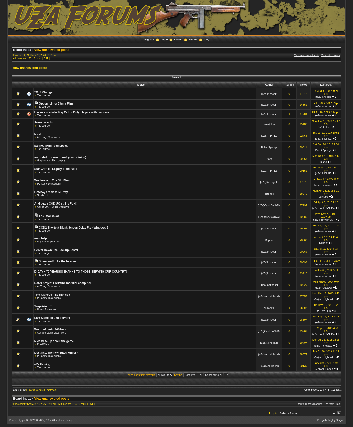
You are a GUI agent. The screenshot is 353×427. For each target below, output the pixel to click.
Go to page (310, 389)
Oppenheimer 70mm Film (56, 103)
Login (164, 39)
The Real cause (49, 216)
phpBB (25, 420)
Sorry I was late (44, 122)
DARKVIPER (269, 308)
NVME (38, 134)
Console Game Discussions (51, 332)
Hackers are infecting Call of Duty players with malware (71, 112)
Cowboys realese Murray (51, 192)
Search (193, 39)
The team (329, 404)
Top (338, 404)
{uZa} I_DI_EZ (269, 135)
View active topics (330, 55)
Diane (269, 159)
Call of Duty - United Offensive (53, 207)
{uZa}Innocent (269, 93)
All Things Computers (48, 137)
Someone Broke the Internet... (59, 261)
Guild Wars (43, 344)
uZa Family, (42, 364)
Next (339, 389)
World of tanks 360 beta (50, 329)
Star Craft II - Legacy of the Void (55, 169)
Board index (22, 50)
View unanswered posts (51, 50)
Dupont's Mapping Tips (49, 241)
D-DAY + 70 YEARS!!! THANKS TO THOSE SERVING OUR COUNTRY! (80, 271)
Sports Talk (43, 195)
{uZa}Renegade (269, 182)
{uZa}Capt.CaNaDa (269, 205)
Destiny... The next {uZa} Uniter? (56, 352)
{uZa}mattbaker (269, 284)
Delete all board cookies (309, 404)
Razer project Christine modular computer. (63, 283)
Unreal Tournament (47, 309)
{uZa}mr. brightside (269, 296)
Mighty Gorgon (336, 420)
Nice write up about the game (54, 341)
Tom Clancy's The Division (52, 294)
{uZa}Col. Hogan (269, 366)
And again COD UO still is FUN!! (56, 203)
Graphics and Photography (51, 160)
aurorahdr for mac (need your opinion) (60, 157)
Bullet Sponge (269, 147)
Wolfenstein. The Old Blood (52, 180)
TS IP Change (43, 92)
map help (40, 238)
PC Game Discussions (49, 183)
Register (149, 39)
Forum (178, 39)
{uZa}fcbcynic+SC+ (269, 217)
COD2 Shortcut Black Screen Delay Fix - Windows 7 (73, 227)
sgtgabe (269, 193)
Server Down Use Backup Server (56, 250)
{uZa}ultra (269, 124)
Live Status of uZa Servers (52, 318)
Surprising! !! (43, 306)
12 (333, 389)
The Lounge (43, 95)
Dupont (269, 240)
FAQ (206, 39)
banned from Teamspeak (51, 145)
